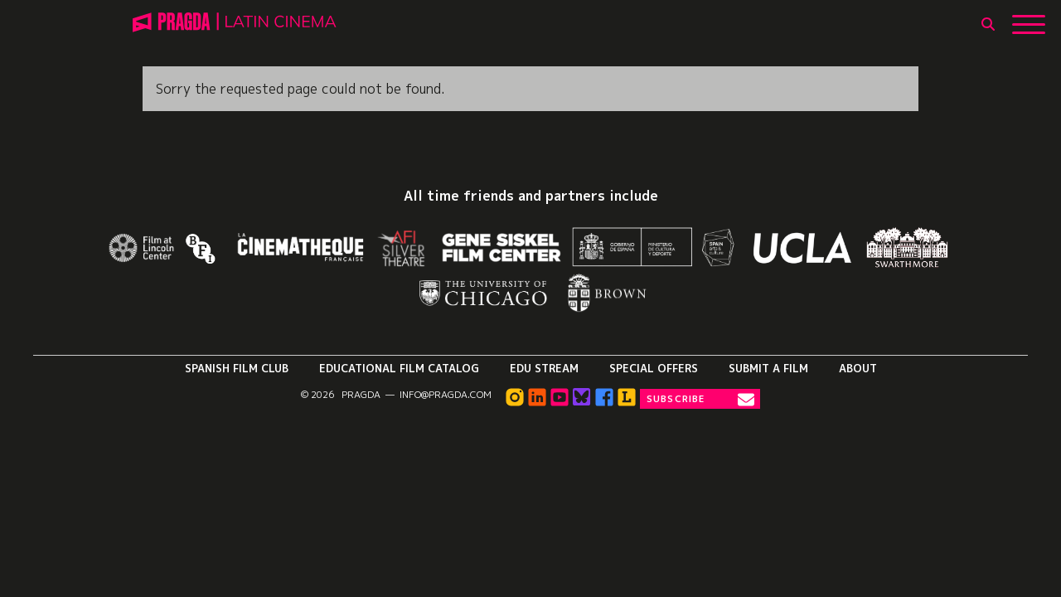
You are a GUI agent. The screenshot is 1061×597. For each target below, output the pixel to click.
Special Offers (653, 368)
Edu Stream (544, 368)
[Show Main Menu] (1028, 18)
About (858, 368)
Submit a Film (768, 368)
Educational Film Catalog (399, 368)
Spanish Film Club (236, 368)
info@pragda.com (446, 394)
